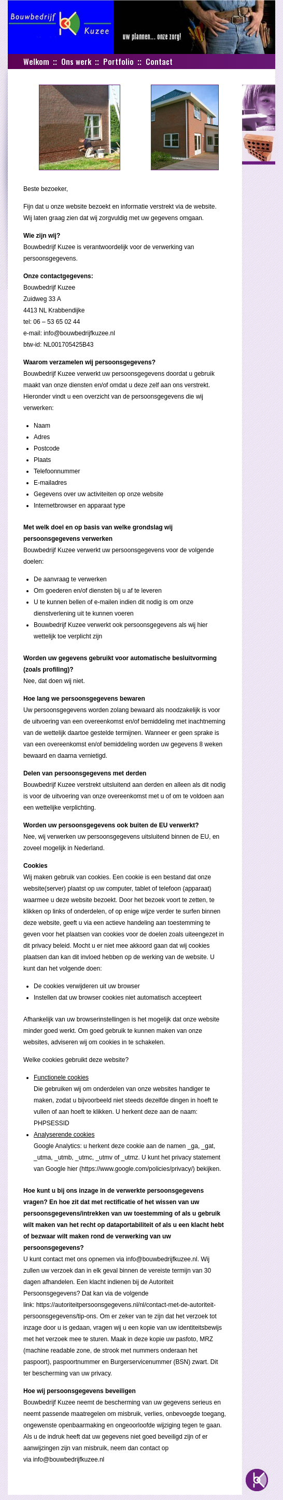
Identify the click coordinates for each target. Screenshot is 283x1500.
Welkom (36, 61)
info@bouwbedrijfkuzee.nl (79, 333)
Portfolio (118, 61)
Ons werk (76, 61)
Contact (159, 61)
